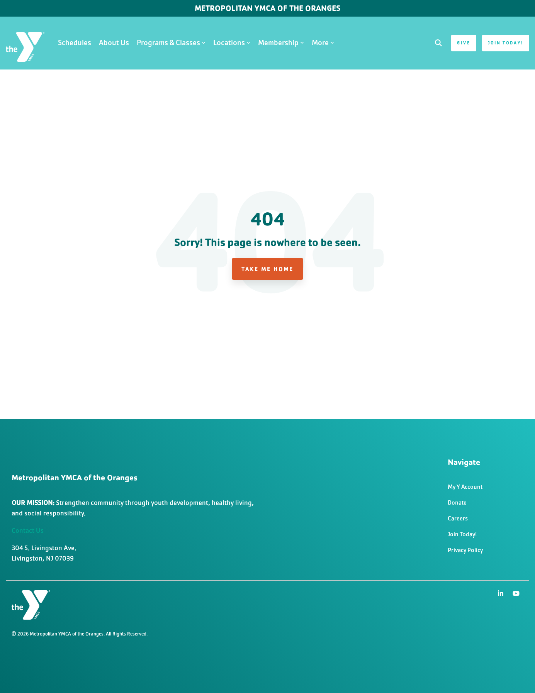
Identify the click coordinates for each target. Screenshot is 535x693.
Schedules (74, 42)
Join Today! (505, 43)
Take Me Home (267, 269)
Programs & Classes (171, 42)
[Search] (438, 43)
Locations (231, 42)
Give (463, 43)
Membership (281, 42)
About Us (114, 42)
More (323, 42)
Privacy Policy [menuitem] (465, 550)
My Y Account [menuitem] (465, 487)
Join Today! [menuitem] (462, 534)
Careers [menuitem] (458, 518)
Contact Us (28, 530)
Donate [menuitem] (457, 502)
